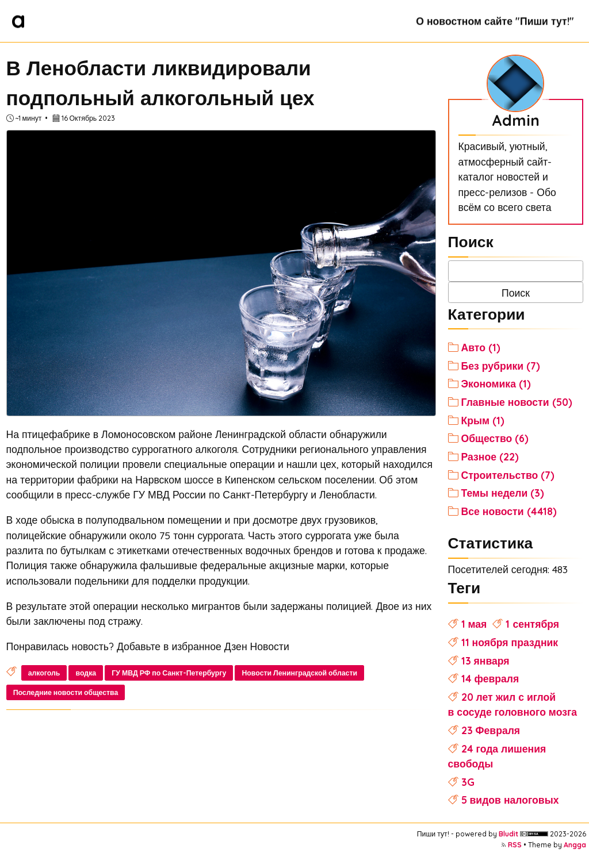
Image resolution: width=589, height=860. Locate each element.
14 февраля (490, 678)
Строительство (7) (508, 475)
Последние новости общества (65, 692)
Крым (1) (483, 420)
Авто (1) (480, 347)
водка (86, 673)
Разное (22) (490, 456)
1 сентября (532, 623)
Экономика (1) (496, 383)
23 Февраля (491, 730)
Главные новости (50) (516, 402)
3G (468, 781)
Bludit (508, 834)
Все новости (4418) (509, 511)
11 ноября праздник (510, 642)
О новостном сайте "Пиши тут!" (494, 20)
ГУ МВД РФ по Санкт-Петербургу (169, 673)
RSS (515, 844)
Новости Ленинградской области (299, 673)
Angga (575, 844)
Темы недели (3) (503, 492)
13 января (485, 660)
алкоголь (44, 673)
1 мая (474, 623)
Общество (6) (495, 438)
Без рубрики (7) (501, 365)
